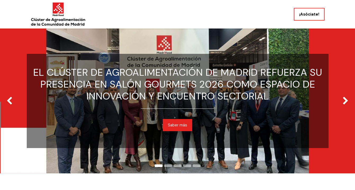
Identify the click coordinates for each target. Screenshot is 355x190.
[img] (14, 100)
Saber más (177, 125)
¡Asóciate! (309, 14)
